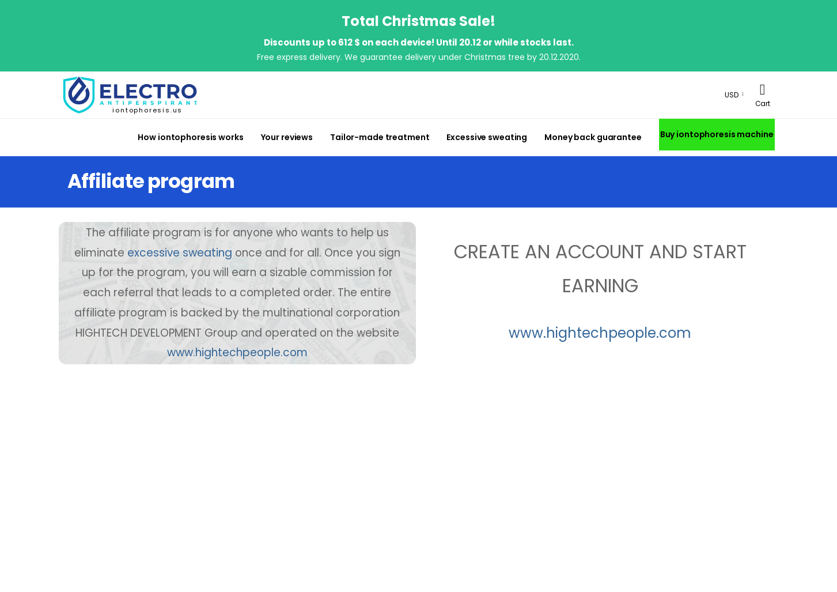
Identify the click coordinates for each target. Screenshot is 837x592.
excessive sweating (179, 253)
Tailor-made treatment (379, 137)
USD (731, 95)
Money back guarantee (592, 137)
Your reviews (287, 137)
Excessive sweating (486, 137)
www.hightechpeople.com (600, 332)
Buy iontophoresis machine (717, 134)
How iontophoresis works (190, 137)
